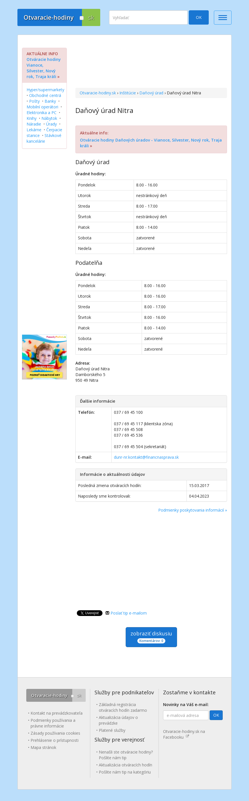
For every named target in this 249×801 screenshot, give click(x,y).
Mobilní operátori (42, 107)
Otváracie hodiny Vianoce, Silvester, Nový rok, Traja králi (44, 68)
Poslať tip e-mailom (129, 613)
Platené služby (112, 730)
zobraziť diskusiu (151, 636)
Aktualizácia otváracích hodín (125, 765)
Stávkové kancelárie (44, 138)
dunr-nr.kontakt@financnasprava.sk (146, 457)
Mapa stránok (43, 747)
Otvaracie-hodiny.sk (98, 93)
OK (199, 17)
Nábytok (49, 118)
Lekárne (34, 129)
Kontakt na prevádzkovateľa (57, 713)
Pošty (34, 101)
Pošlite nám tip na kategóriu (125, 772)
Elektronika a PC (42, 112)
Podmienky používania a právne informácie (53, 723)
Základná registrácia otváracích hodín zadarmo (123, 707)
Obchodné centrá (45, 95)
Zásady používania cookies (55, 733)
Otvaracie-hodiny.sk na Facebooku (184, 734)
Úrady (51, 124)
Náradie (34, 124)
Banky (50, 101)
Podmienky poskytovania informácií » (192, 510)
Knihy (32, 118)
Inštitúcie (127, 93)
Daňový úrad (151, 93)
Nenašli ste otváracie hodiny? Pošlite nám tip (126, 754)
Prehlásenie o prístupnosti (55, 740)
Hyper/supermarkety (45, 89)
